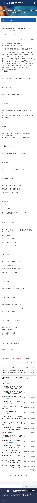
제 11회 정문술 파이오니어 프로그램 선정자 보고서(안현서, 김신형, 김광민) (12, 461)
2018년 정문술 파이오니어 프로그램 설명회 (12, 436)
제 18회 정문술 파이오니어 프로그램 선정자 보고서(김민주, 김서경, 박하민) (12, 388)
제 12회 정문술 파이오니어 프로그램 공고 (12, 455)
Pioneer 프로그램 (7, 20)
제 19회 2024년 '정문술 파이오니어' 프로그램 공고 (12, 383)
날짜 (33, 367)
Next (25, 475)
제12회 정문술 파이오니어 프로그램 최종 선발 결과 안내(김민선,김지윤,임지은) (12, 451)
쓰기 (32, 471)
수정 (27, 39)
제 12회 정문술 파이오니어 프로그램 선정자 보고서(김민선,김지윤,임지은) (12, 446)
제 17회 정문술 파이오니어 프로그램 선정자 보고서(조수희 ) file (12, 402)
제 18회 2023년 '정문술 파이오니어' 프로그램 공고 (12, 397)
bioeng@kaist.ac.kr (23, 495)
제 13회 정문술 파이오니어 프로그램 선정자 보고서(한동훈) (12, 441)
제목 (13, 367)
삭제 (32, 39)
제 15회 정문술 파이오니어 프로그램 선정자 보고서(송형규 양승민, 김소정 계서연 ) (12, 417)
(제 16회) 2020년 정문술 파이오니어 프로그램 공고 (12, 412)
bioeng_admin (5, 31)
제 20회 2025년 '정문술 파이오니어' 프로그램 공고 (12, 378)
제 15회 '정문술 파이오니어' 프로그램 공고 (12, 423)
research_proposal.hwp (12, 35)
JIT (27, 432)
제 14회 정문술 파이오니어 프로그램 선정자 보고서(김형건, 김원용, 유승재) (12, 428)
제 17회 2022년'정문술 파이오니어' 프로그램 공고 (12, 407)
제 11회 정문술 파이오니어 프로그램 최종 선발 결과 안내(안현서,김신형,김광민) (12, 466)
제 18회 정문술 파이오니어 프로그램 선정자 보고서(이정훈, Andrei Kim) (12, 392)
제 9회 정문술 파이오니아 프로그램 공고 (16, 28)
